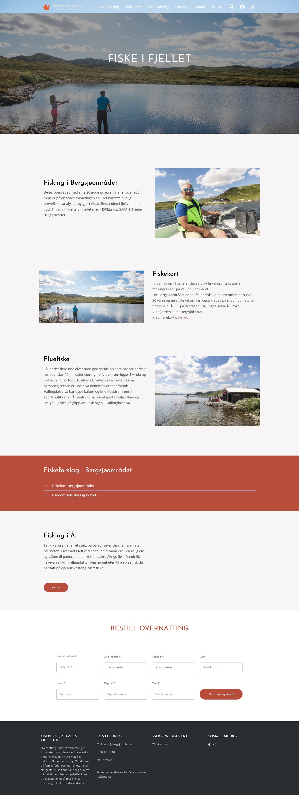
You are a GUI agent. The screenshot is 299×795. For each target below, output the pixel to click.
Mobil (155, 683)
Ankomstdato (66, 656)
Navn (60, 683)
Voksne (158, 656)
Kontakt (200, 6)
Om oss (181, 6)
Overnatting (109, 6)
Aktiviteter (133, 6)
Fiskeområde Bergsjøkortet (74, 495)
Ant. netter (112, 656)
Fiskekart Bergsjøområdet (73, 485)
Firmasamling (158, 6)
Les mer (56, 587)
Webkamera (160, 744)
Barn (203, 656)
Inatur (185, 317)
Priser (216, 6)
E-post (109, 683)
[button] (231, 6)
